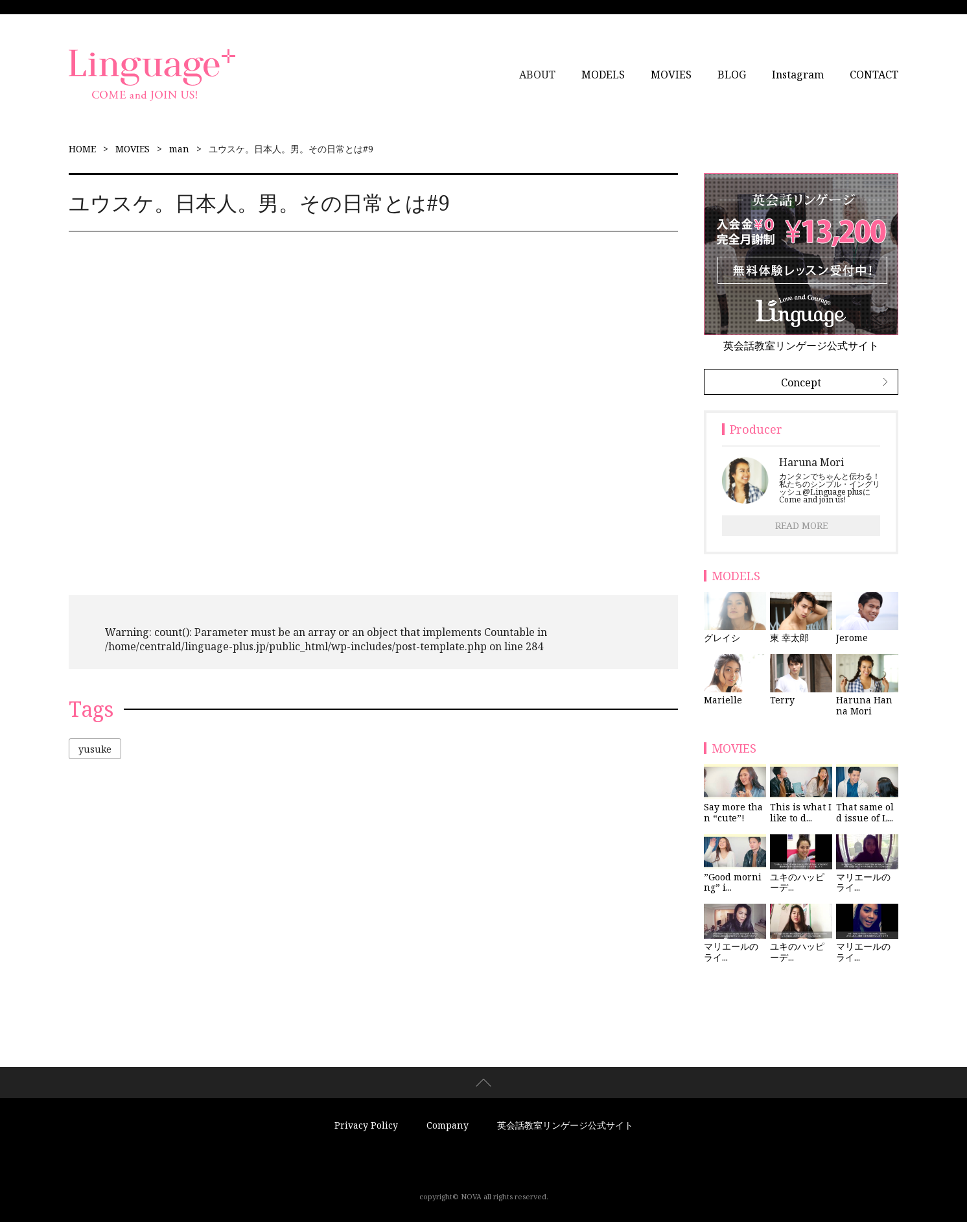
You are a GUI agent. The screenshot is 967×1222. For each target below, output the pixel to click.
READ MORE (801, 525)
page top (483, 1082)
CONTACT (874, 74)
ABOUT (537, 74)
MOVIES (671, 74)
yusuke (94, 749)
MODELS (603, 74)
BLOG (731, 74)
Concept (801, 382)
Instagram (798, 74)
